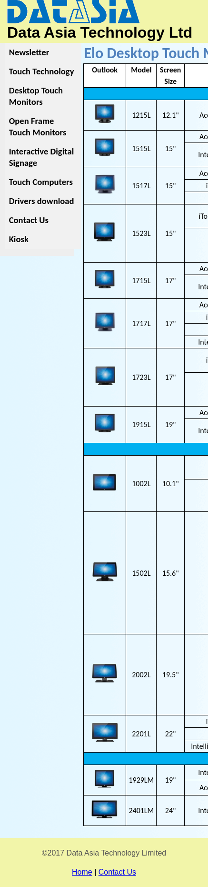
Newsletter (29, 52)
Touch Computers (41, 181)
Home (82, 872)
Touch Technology (41, 71)
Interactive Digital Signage (41, 157)
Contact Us (29, 219)
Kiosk (19, 239)
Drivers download (41, 200)
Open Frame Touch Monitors (38, 126)
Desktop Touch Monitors (36, 96)
